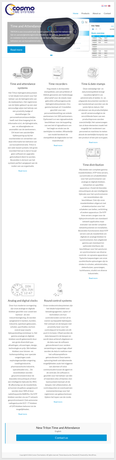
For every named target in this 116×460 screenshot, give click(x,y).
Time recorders (58, 83)
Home (75, 13)
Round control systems (58, 300)
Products (85, 13)
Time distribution (93, 164)
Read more (16, 49)
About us (97, 13)
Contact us (61, 437)
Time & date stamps (93, 83)
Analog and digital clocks (23, 300)
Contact (107, 13)
